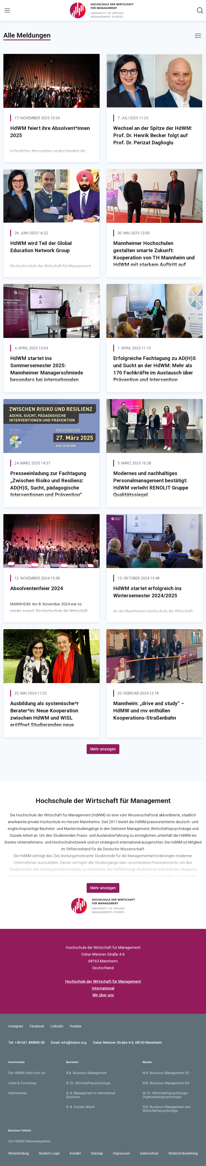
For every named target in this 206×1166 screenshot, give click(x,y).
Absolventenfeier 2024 (36, 588)
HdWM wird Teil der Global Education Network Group (41, 246)
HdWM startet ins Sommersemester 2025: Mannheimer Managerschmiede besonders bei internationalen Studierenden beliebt (46, 372)
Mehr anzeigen (103, 749)
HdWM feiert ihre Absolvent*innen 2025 (50, 131)
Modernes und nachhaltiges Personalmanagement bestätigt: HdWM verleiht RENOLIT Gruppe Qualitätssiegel (150, 484)
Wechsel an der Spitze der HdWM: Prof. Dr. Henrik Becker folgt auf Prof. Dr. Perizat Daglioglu (152, 135)
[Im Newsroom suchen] (200, 10)
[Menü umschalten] (7, 10)
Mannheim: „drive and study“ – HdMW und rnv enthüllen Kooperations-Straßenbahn (148, 710)
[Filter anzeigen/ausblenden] (198, 35)
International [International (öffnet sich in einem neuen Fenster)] (103, 988)
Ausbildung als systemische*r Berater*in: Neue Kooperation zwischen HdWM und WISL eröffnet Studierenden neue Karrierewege (44, 717)
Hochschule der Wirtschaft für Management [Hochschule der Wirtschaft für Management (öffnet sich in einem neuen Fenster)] (103, 981)
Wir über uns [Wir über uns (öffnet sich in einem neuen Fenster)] (103, 995)
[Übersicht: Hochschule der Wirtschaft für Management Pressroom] (102, 10)
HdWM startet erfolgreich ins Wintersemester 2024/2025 (147, 592)
